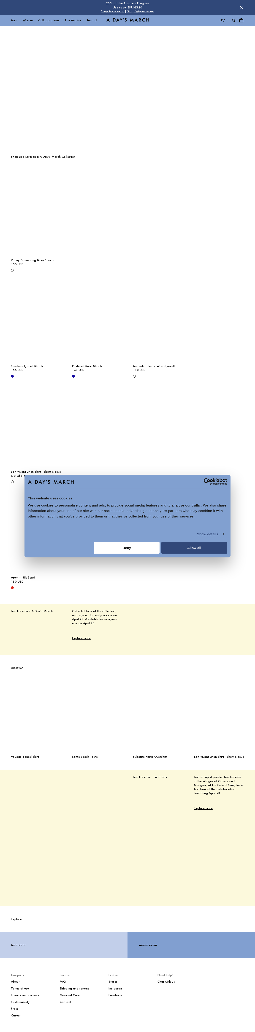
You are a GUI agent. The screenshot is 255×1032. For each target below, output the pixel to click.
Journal (92, 20)
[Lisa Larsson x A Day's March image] (214, 622)
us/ (222, 20)
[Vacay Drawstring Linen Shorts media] (36, 218)
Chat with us (166, 982)
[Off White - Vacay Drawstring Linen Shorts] (12, 270)
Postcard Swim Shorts (87, 366)
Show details (207, 534)
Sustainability (20, 1002)
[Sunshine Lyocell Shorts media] (36, 323)
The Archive (73, 20)
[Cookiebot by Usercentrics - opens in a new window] (207, 481)
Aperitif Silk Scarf (23, 577)
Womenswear (147, 945)
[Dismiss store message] (241, 7)
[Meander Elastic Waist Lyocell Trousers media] (158, 323)
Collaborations (48, 20)
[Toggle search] (233, 20)
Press (14, 1009)
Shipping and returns (74, 988)
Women (28, 20)
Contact (65, 1002)
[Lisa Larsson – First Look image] (40, 830)
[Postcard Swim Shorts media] (97, 323)
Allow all (194, 548)
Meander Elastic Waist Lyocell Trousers (154, 366)
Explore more (81, 638)
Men (14, 20)
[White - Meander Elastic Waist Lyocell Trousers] (134, 376)
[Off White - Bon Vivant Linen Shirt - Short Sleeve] (12, 481)
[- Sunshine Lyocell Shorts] (12, 376)
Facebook (115, 995)
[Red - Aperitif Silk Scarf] (12, 587)
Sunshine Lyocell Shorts (27, 366)
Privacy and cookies (25, 995)
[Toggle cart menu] (241, 20)
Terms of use (20, 988)
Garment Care (70, 995)
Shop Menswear (112, 11)
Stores (113, 982)
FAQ (63, 982)
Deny (127, 548)
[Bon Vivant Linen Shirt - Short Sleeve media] (36, 429)
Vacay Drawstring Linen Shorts (32, 260)
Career (16, 1015)
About (15, 982)
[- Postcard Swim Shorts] (73, 376)
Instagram (115, 988)
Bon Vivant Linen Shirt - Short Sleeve (36, 472)
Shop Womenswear (140, 11)
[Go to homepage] (127, 20)
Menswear (18, 945)
